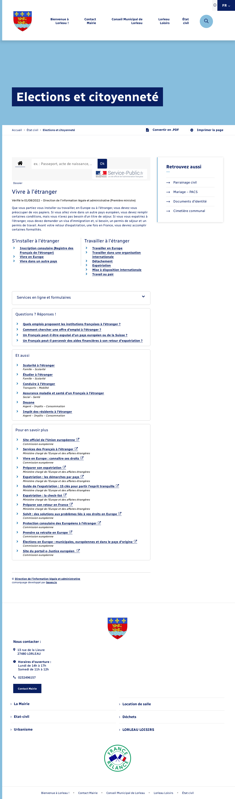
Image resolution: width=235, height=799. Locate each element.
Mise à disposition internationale (116, 270)
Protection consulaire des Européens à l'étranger (62, 523)
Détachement (102, 261)
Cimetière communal (185, 211)
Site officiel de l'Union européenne (51, 440)
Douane (28, 402)
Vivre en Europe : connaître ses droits (53, 458)
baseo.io (51, 582)
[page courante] (59, 130)
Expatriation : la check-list (45, 495)
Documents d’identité (186, 201)
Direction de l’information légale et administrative (47, 578)
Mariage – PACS (182, 192)
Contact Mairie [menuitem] (88, 793)
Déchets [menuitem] (127, 717)
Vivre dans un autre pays (38, 261)
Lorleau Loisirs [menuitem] (163, 793)
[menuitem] (54, 21)
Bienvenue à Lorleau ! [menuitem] (55, 793)
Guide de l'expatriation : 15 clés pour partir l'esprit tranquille (71, 486)
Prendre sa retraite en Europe (47, 533)
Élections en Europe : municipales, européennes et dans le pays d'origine (80, 542)
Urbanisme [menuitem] (22, 729)
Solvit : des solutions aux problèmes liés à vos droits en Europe (72, 514)
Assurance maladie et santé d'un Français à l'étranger (63, 393)
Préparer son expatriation (44, 468)
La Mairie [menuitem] (20, 704)
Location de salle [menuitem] (135, 704)
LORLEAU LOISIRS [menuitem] (136, 730)
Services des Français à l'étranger (50, 449)
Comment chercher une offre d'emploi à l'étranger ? (62, 330)
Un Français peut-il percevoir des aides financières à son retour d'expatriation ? (82, 341)
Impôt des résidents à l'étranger (47, 412)
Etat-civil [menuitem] (20, 717)
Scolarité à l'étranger (39, 365)
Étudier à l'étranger (38, 375)
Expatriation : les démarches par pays (53, 477)
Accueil (17, 130)
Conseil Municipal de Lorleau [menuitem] (125, 793)
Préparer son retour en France (48, 505)
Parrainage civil (181, 182)
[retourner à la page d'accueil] (22, 21)
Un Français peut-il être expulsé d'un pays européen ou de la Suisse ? (75, 335)
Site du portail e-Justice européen (51, 551)
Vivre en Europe (32, 257)
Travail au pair (103, 274)
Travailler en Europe (107, 248)
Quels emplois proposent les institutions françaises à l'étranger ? (71, 324)
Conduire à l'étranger (39, 384)
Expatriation (101, 265)
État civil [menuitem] (188, 793)
